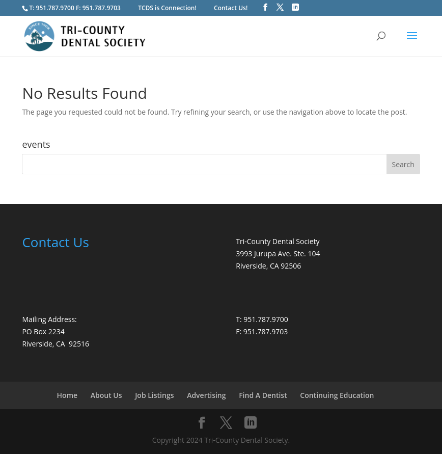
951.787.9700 (55, 8)
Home (67, 395)
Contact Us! (230, 8)
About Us (106, 395)
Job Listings (154, 395)
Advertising (206, 395)
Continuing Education (337, 395)
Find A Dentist (263, 395)
